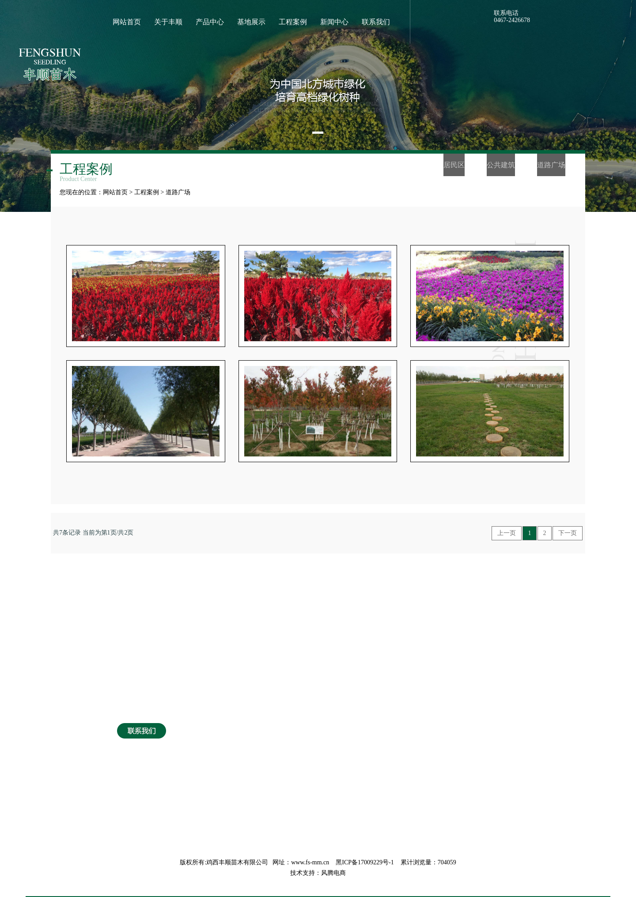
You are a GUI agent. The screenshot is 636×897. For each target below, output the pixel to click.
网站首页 (115, 192)
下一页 (567, 533)
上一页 (506, 533)
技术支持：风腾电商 (318, 873)
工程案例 (146, 192)
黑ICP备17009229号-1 (365, 862)
